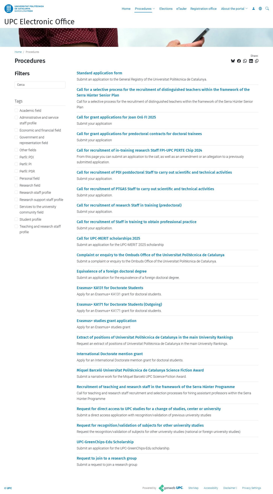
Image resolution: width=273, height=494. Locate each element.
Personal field (29, 178)
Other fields (28, 150)
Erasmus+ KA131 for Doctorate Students (110, 288)
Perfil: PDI (27, 157)
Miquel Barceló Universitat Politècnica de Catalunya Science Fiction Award (140, 370)
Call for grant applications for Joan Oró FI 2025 (116, 117)
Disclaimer (229, 487)
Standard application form (99, 73)
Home (126, 9)
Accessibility (211, 487)
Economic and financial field (40, 130)
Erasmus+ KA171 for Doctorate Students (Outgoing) (119, 304)
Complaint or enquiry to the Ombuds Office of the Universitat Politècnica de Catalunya (150, 255)
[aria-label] (267, 8)
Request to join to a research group (107, 458)
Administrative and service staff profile (39, 120)
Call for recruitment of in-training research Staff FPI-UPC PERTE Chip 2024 (139, 150)
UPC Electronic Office (39, 21)
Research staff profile (35, 193)
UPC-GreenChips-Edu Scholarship (105, 442)
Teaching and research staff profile (40, 229)
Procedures (143, 9)
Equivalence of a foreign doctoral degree (112, 271)
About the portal (232, 9)
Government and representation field (34, 140)
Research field (30, 185)
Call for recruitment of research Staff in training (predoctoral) (129, 205)
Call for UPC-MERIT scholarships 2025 (108, 238)
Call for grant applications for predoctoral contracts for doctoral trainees (139, 133)
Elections (166, 9)
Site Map (193, 487)
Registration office (203, 9)
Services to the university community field (38, 209)
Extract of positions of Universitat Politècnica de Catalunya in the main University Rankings (155, 337)
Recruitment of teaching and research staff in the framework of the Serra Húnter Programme (156, 387)
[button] (154, 8)
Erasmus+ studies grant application (106, 320)
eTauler (181, 9)
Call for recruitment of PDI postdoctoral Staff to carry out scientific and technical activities (154, 172)
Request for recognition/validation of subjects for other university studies (140, 425)
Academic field (30, 110)
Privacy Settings (251, 487)
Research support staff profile (41, 200)
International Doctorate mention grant (110, 354)
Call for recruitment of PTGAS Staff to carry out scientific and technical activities (145, 189)
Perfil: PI (26, 164)
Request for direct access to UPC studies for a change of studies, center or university (149, 409)
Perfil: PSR (27, 171)
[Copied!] (256, 61)
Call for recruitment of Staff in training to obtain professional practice (136, 222)
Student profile (30, 219)
